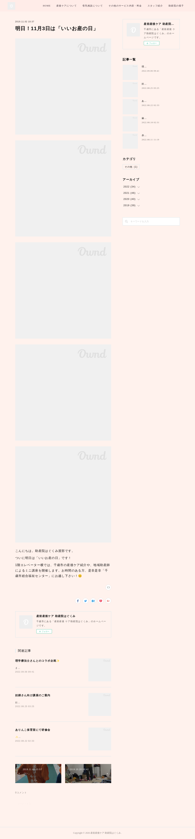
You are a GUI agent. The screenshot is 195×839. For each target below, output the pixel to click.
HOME (76, 5)
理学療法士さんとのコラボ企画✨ (37, 660)
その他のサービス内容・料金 (154, 5)
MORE (181, 5)
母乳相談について (122, 5)
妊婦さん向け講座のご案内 (32, 695)
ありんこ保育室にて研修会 (32, 729)
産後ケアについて (96, 5)
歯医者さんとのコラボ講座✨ (158, 118)
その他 (131, 167)
